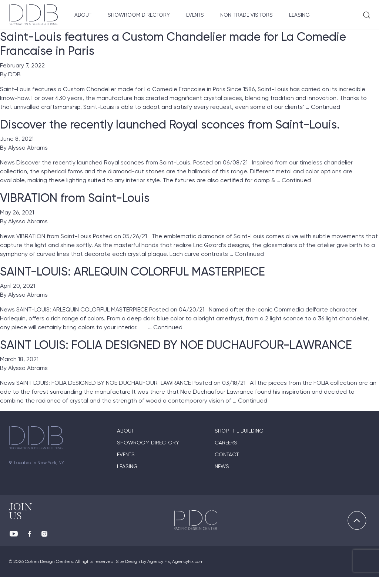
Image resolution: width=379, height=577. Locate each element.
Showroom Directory (139, 15)
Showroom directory (148, 443)
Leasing (299, 15)
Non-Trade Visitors (246, 15)
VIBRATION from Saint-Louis (75, 198)
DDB (14, 74)
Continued (325, 106)
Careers (226, 443)
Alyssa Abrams (28, 147)
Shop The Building (239, 431)
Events (195, 15)
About (82, 15)
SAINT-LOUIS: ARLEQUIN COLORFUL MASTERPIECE (132, 271)
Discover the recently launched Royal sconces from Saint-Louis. (170, 124)
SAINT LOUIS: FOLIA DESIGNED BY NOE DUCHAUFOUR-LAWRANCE (176, 345)
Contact (227, 454)
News (222, 466)
